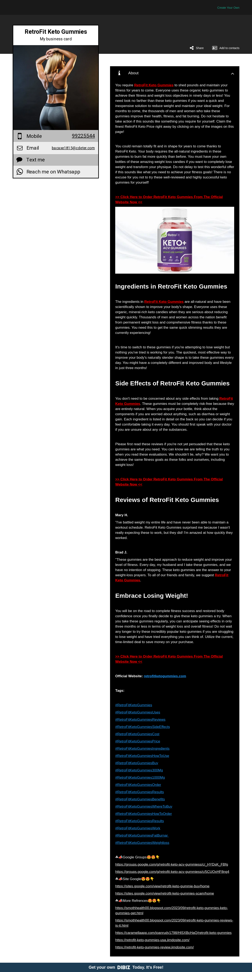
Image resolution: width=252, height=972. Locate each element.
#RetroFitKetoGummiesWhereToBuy (143, 806)
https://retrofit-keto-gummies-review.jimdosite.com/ (154, 947)
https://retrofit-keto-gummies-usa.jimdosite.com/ (152, 940)
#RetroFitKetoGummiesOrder (138, 785)
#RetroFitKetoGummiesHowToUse (142, 756)
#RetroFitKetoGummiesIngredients (142, 749)
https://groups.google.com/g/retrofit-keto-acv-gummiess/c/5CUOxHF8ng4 (172, 872)
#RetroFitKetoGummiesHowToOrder (143, 814)
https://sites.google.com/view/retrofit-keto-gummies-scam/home (164, 893)
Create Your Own (228, 7)
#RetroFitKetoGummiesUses (137, 712)
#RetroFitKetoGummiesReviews (140, 720)
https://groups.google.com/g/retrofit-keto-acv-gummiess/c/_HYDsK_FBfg (171, 864)
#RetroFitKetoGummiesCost (137, 734)
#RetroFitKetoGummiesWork (137, 828)
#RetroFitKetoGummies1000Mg (140, 778)
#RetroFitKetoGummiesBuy (136, 763)
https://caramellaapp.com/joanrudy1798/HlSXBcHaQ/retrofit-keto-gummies (173, 933)
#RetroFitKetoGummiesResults (139, 792)
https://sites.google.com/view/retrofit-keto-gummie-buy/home (162, 886)
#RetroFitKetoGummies (133, 705)
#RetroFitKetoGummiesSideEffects (142, 727)
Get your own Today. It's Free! (126, 967)
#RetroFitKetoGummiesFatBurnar (142, 835)
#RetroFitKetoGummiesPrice (137, 741)
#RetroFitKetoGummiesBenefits (140, 799)
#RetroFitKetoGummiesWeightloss (142, 843)
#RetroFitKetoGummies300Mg (139, 770)
